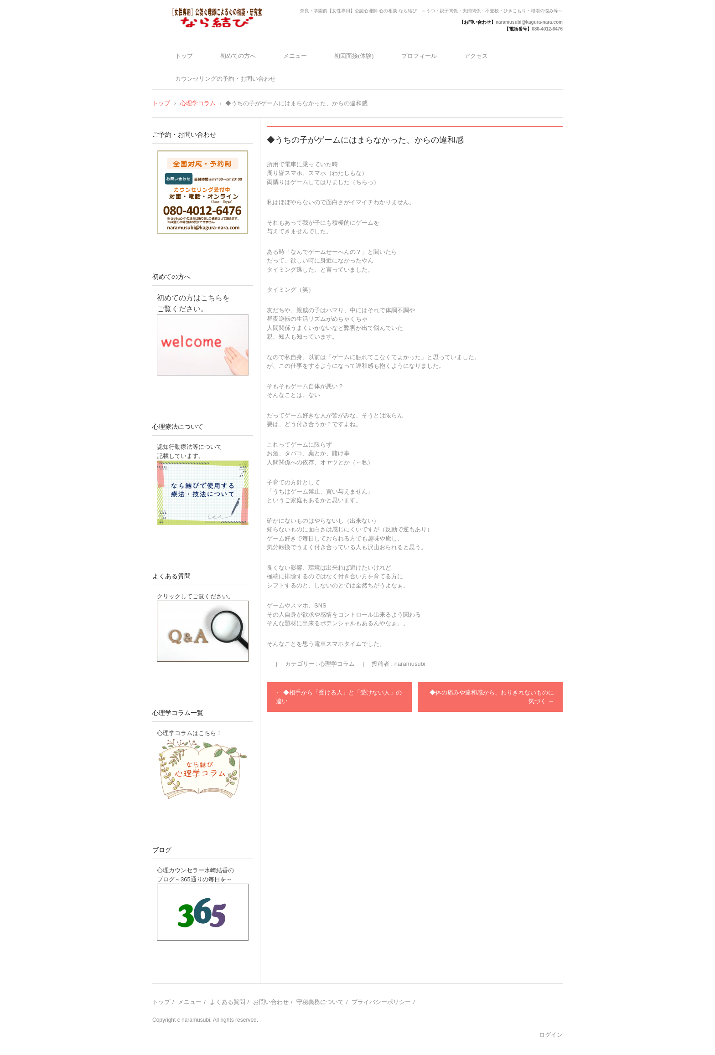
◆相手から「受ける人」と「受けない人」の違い (339, 697)
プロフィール (419, 55)
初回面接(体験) (354, 55)
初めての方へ (238, 55)
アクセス (476, 55)
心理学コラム (337, 663)
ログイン (551, 1034)
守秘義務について (320, 1001)
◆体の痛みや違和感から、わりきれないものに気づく (492, 697)
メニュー (295, 55)
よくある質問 (171, 576)
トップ (184, 55)
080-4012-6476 (547, 28)
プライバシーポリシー (381, 1001)
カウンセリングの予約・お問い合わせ (225, 78)
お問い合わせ (271, 1001)
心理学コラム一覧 (177, 712)
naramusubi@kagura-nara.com (529, 22)
